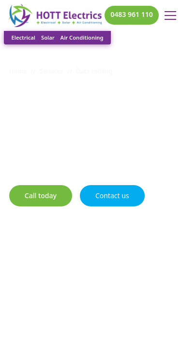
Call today (41, 195)
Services (51, 71)
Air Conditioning (82, 37)
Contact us (112, 195)
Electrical (23, 37)
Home (18, 71)
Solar (48, 37)
